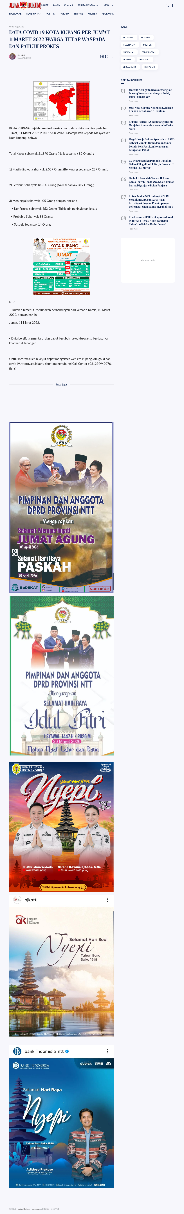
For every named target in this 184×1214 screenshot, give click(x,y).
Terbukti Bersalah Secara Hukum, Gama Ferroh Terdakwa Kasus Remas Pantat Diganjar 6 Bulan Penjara (151, 177)
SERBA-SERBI (130, 67)
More (115, 5)
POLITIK (52, 13)
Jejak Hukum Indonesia (29, 1209)
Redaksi (21, 55)
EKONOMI (128, 37)
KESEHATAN (129, 45)
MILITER (95, 13)
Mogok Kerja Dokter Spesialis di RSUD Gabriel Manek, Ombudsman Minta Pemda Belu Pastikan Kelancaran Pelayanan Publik (150, 142)
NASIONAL (15, 13)
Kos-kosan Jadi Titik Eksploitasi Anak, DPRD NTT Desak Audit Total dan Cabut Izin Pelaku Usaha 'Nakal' (150, 214)
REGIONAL (110, 13)
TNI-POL (81, 13)
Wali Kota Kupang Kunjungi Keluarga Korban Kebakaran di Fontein (149, 109)
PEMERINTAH (34, 13)
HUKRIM (66, 13)
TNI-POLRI (150, 67)
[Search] (167, 5)
